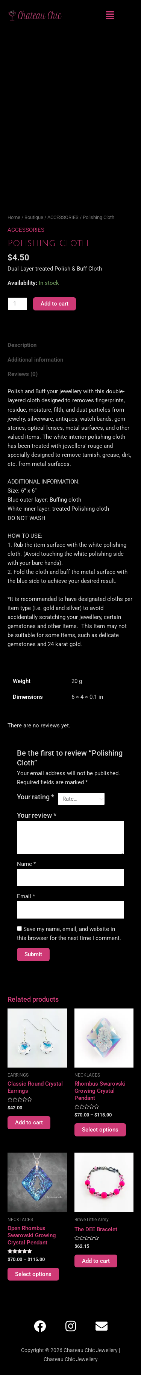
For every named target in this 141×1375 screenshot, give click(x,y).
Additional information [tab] (35, 359)
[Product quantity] (17, 303)
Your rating (35, 797)
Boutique (33, 217)
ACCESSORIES (63, 217)
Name (26, 864)
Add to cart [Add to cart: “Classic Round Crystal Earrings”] (29, 1122)
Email (26, 896)
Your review (36, 815)
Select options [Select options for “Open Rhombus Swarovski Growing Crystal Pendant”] (33, 1274)
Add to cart (54, 303)
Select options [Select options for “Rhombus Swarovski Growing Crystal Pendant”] (100, 1129)
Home (14, 217)
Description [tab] (22, 345)
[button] (110, 15)
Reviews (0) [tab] (23, 374)
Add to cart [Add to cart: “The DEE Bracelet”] (96, 1261)
